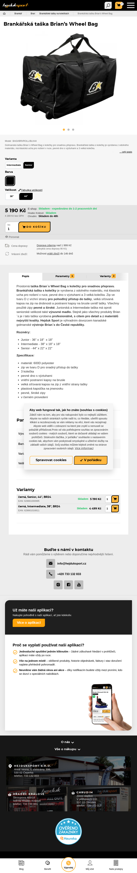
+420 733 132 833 (63, 572)
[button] (64, 130)
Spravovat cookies (51, 460)
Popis (25, 274)
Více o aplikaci (29, 620)
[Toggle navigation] (108, 5)
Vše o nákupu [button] (66, 747)
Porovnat (14, 234)
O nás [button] (65, 740)
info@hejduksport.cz (66, 561)
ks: (9, 222)
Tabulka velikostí (30, 187)
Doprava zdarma (46, 243)
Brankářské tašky (39, 13)
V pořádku (91, 460)
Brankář (18, 13)
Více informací (84, 448)
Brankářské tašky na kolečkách (70, 13)
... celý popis (125, 152)
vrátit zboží (53, 251)
